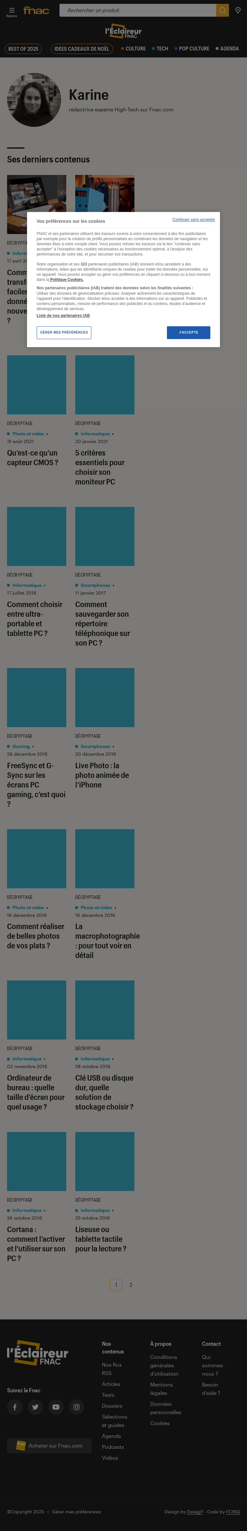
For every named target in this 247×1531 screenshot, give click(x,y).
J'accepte (188, 332)
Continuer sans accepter (193, 220)
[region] (123, 279)
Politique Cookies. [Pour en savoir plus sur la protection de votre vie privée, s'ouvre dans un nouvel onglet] (66, 279)
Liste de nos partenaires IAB (63, 315)
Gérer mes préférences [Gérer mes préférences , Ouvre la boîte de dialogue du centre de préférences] (64, 332)
